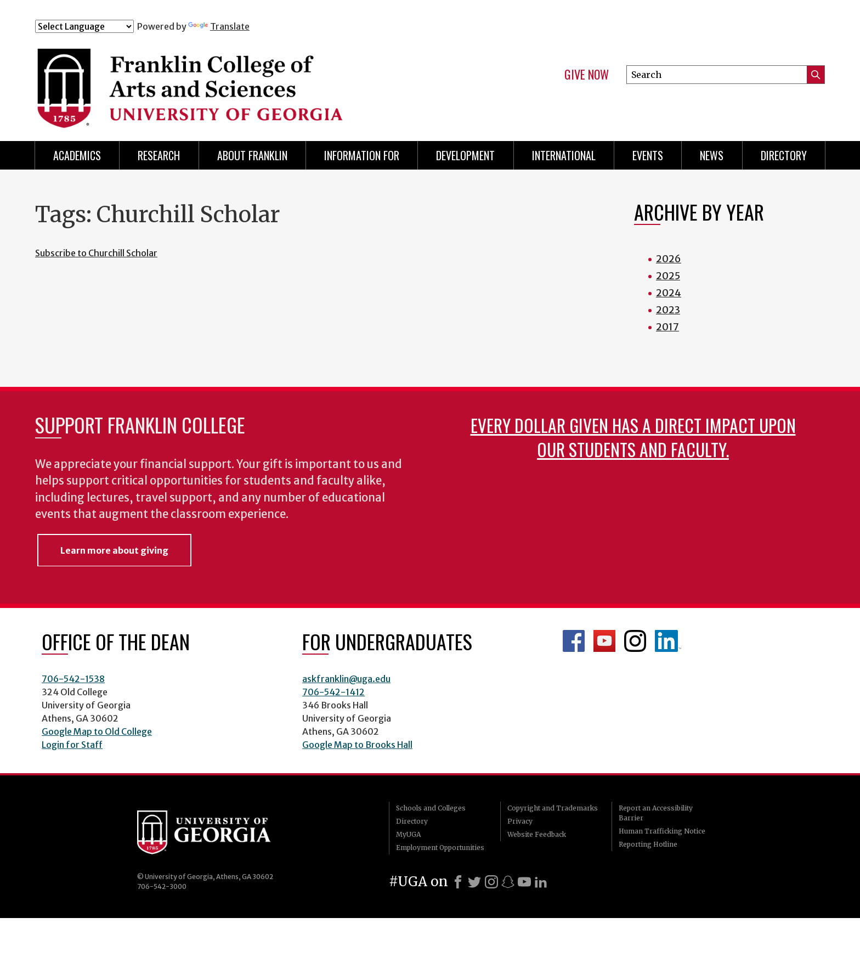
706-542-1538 (73, 678)
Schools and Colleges (431, 808)
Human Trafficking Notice (662, 831)
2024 (668, 292)
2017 (667, 326)
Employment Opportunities (440, 847)
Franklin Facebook (574, 641)
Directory (784, 155)
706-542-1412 (333, 691)
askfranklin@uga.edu (346, 678)
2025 (668, 275)
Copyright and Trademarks (552, 808)
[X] (474, 881)
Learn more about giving (114, 550)
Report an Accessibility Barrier (656, 813)
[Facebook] (458, 881)
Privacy (520, 821)
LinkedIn (668, 641)
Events (647, 155)
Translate (219, 26)
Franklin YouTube (604, 641)
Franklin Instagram (635, 641)
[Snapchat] (507, 881)
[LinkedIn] (540, 881)
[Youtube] (524, 881)
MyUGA (408, 834)
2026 (668, 258)
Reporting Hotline (648, 844)
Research (159, 155)
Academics (77, 155)
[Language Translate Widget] (84, 26)
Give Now (586, 75)
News (711, 155)
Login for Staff (72, 744)
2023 (668, 309)
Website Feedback (536, 834)
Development (465, 155)
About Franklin (252, 155)
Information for (361, 155)
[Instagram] (491, 881)
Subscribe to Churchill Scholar (96, 252)
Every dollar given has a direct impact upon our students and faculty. (633, 437)
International (564, 155)
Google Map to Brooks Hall (357, 744)
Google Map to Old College (97, 731)
